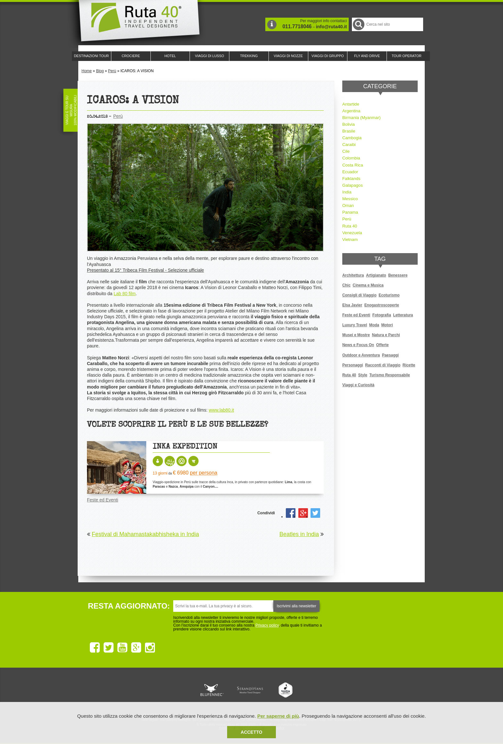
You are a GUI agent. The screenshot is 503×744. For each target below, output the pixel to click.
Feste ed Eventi (102, 499)
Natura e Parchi (386, 335)
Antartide (350, 104)
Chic (346, 285)
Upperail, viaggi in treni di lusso (286, 690)
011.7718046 (296, 26)
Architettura (353, 275)
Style (362, 375)
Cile (346, 151)
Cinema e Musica (368, 285)
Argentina (351, 110)
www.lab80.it (221, 410)
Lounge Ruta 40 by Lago (322, 690)
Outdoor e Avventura (361, 355)
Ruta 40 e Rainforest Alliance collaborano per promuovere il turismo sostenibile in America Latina (214, 690)
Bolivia (348, 124)
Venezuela (352, 232)
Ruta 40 (349, 226)
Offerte (382, 345)
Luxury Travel (354, 325)
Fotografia (381, 315)
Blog (100, 71)
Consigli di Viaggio (359, 295)
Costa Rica (352, 165)
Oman (348, 205)
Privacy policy (266, 625)
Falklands (351, 178)
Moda (374, 325)
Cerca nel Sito (358, 24)
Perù (112, 71)
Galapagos (352, 185)
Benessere (397, 275)
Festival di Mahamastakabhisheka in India (145, 534)
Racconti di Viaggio (382, 365)
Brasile (348, 131)
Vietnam (350, 239)
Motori (387, 325)
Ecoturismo (389, 295)
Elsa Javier (352, 305)
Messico (350, 198)
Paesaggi (390, 355)
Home (86, 71)
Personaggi (352, 365)
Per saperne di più (278, 716)
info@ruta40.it (331, 26)
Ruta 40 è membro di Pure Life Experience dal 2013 (250, 690)
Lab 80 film (124, 293)
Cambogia (352, 137)
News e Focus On (358, 345)
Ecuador (350, 171)
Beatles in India (299, 534)
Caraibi (349, 144)
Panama (350, 212)
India (347, 192)
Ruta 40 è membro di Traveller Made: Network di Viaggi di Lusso (178, 690)
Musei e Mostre (356, 335)
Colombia (351, 158)
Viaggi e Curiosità (358, 385)
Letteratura (403, 315)
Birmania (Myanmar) (361, 117)
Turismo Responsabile (389, 375)
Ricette (409, 365)
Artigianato (376, 275)
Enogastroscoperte (381, 305)
